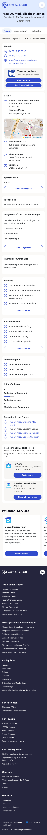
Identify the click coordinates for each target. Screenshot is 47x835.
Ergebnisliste (17, 39)
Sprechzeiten (20, 31)
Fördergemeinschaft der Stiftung (15, 780)
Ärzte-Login (27, 475)
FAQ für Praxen (8, 727)
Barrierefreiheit (8, 811)
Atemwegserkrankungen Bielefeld (16, 645)
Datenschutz (7, 803)
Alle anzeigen (23, 310)
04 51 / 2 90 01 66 (17, 51)
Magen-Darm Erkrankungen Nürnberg (18, 627)
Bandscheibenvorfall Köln (12, 638)
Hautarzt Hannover (10, 603)
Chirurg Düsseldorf (10, 607)
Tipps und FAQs (9, 707)
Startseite (6, 39)
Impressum (6, 800)
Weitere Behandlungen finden (14, 652)
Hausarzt (5, 676)
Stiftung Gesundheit (10, 776)
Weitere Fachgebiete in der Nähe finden (19, 690)
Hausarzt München (10, 589)
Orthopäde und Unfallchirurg (14, 683)
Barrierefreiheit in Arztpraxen (14, 711)
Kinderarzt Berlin (9, 596)
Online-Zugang (8, 734)
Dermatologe (7, 687)
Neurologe (6, 668)
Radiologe (6, 665)
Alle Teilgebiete (23, 248)
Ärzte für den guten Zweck (13, 741)
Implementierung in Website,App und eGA (14, 759)
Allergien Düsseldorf (10, 641)
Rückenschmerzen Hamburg (14, 649)
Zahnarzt (5, 672)
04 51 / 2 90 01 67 (17, 55)
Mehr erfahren (21, 553)
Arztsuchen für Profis (10, 764)
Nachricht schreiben (27, 497)
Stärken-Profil (8, 738)
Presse (5, 784)
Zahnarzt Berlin (8, 593)
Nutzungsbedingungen (11, 807)
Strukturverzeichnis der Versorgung (17, 754)
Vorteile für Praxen (9, 723)
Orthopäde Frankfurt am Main (14, 611)
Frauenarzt (6, 679)
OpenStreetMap (37, 137)
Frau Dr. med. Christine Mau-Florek (23, 423)
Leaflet (26, 137)
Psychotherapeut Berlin (12, 600)
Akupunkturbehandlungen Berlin (15, 630)
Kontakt (5, 787)
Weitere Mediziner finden (12, 614)
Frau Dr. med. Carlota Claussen (24, 437)
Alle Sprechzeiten (23, 189)
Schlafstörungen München (13, 634)
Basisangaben (8, 730)
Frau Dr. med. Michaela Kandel (24, 433)
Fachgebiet (36, 31)
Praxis (7, 31)
